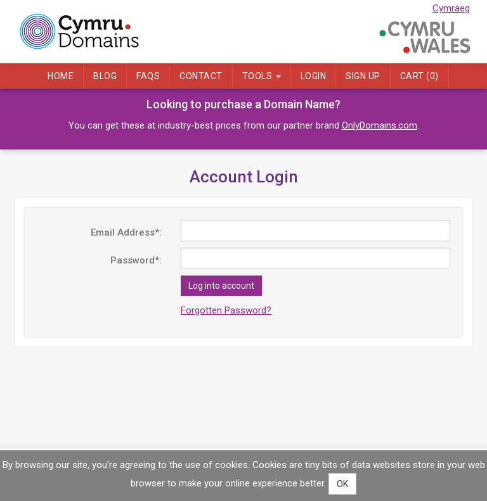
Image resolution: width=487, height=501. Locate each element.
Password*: (136, 260)
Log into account (221, 286)
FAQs (148, 76)
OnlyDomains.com (379, 125)
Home (61, 76)
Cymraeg (451, 8)
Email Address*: (126, 232)
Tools (261, 76)
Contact (201, 76)
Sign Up (363, 76)
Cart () (419, 76)
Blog (105, 76)
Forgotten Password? (226, 310)
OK (342, 484)
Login (314, 76)
